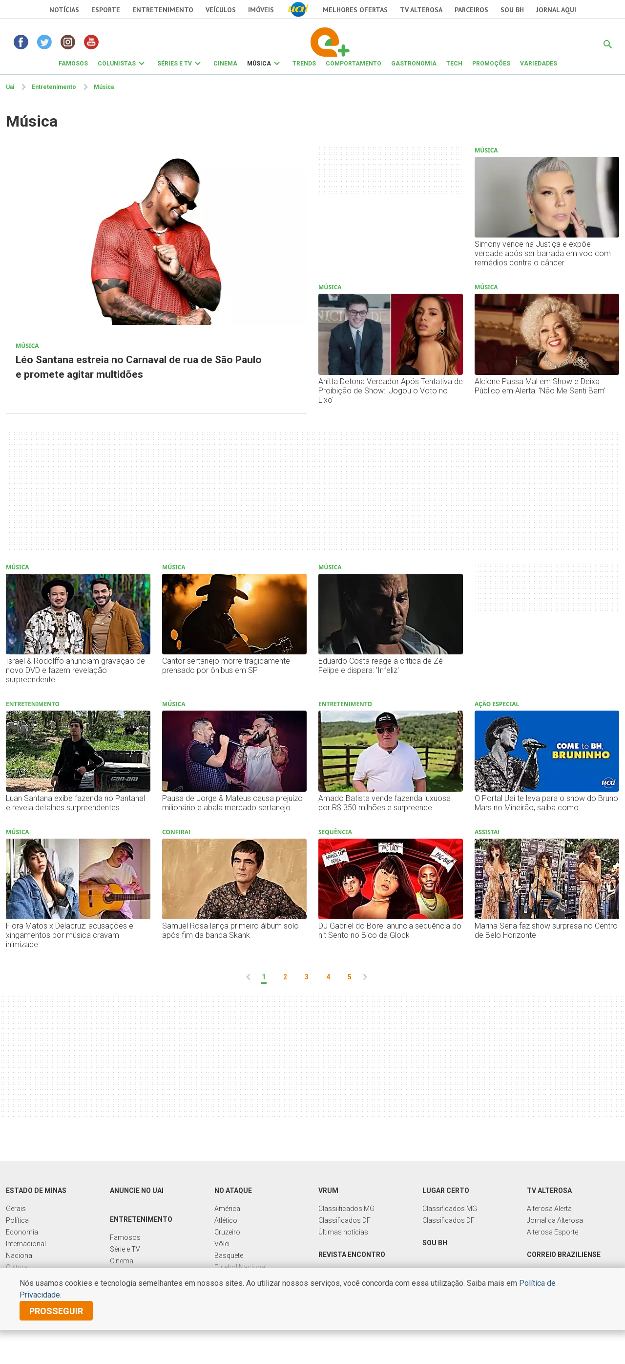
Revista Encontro (351, 1254)
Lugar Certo (445, 1190)
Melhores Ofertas (355, 9)
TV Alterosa (421, 9)
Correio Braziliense (564, 1254)
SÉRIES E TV (174, 63)
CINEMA (225, 63)
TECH (454, 63)
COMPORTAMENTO (353, 63)
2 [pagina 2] (285, 977)
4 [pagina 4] (328, 977)
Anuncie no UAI (137, 1190)
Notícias (64, 9)
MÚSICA (259, 63)
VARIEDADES (538, 63)
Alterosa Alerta (549, 1208)
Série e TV (125, 1249)
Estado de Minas (36, 1190)
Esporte (105, 9)
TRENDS (304, 63)
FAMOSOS (73, 63)
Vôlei (221, 1244)
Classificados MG (449, 1208)
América (227, 1208)
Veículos (221, 9)
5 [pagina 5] (350, 977)
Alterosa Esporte (552, 1232)
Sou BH (512, 9)
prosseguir (56, 1311)
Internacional (26, 1244)
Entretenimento (162, 9)
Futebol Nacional (240, 1267)
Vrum (328, 1190)
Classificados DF (344, 1220)
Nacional (20, 1255)
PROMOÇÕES (491, 63)
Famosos (125, 1237)
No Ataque (233, 1190)
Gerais (16, 1208)
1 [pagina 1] (264, 977)
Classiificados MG (346, 1208)
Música (104, 87)
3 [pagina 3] (307, 977)
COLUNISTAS (117, 63)
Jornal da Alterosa (555, 1220)
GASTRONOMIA (414, 63)
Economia (22, 1232)
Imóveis (261, 9)
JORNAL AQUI (556, 9)
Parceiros (471, 9)
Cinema (121, 1261)
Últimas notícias (343, 1232)
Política (17, 1220)
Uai (10, 87)
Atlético (225, 1220)
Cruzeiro (227, 1232)
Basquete (228, 1255)
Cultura (17, 1267)
